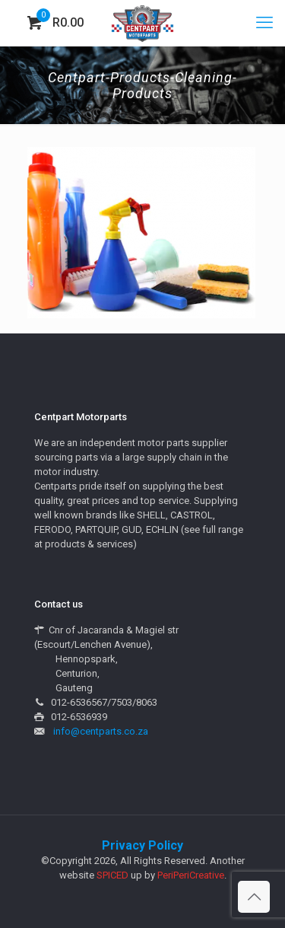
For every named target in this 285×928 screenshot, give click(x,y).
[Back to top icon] (254, 897)
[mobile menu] (264, 23)
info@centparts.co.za (100, 731)
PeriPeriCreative (190, 875)
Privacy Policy (142, 845)
